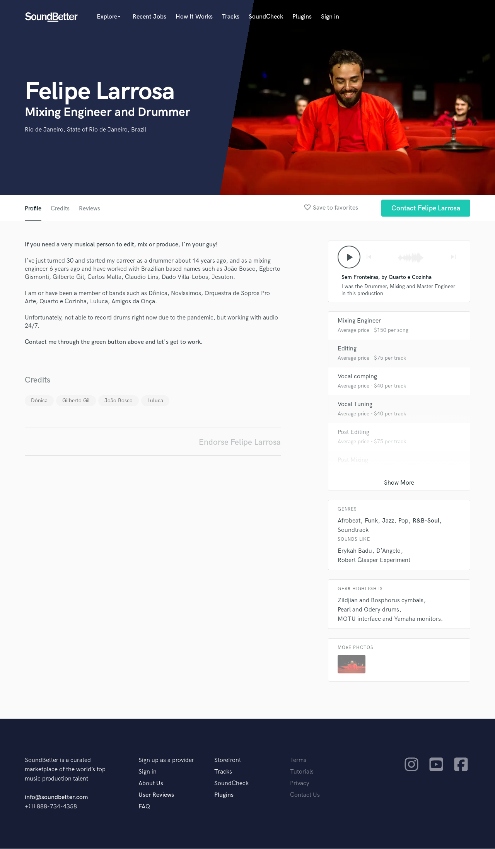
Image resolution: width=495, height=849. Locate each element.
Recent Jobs (149, 16)
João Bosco (118, 400)
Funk (371, 521)
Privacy (299, 784)
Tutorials (302, 772)
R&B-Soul (426, 521)
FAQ (144, 807)
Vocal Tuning (355, 404)
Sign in (330, 16)
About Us (150, 784)
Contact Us (305, 795)
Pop (403, 521)
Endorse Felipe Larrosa (240, 442)
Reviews (90, 208)
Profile (33, 208)
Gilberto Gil (76, 400)
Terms (298, 760)
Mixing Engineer (359, 321)
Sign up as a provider (166, 760)
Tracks (230, 16)
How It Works (194, 16)
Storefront (227, 760)
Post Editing (353, 432)
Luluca (155, 400)
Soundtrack (353, 530)
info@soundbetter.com (56, 797)
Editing (347, 349)
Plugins (302, 16)
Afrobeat (349, 521)
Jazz (388, 521)
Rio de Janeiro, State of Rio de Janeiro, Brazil (85, 129)
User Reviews (156, 795)
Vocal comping (357, 377)
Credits (60, 208)
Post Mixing (353, 460)
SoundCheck (266, 16)
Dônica (39, 400)
